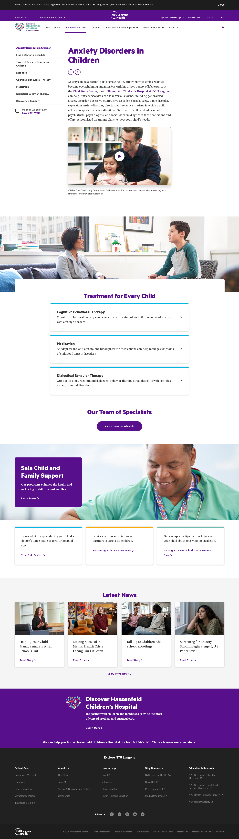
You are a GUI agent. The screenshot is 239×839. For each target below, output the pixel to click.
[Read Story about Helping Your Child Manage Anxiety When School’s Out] (28, 660)
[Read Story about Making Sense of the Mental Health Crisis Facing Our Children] (81, 660)
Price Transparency (102, 832)
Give (221, 18)
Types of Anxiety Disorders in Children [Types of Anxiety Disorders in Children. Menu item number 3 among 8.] (33, 63)
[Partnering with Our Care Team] (112, 550)
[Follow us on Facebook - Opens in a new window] (112, 814)
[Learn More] (30, 498)
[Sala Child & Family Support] (137, 27)
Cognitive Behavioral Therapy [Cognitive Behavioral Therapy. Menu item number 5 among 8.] (33, 79)
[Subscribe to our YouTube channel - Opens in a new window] (135, 814)
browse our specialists (179, 742)
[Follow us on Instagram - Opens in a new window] (127, 814)
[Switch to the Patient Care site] (21, 17)
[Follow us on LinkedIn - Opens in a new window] (143, 814)
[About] (178, 27)
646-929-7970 (31, 113)
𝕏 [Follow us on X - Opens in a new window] (119, 814)
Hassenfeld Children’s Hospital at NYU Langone (139, 91)
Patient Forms (194, 18)
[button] (221, 4)
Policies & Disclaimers (123, 832)
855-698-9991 (218, 832)
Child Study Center (85, 91)
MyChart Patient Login (172, 18)
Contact (209, 18)
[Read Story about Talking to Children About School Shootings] (134, 660)
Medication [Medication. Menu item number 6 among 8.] (22, 86)
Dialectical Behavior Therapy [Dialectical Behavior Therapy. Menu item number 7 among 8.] (32, 93)
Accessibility (182, 832)
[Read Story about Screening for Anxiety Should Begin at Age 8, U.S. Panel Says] (188, 660)
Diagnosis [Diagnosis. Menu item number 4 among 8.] (21, 72)
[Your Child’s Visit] (163, 27)
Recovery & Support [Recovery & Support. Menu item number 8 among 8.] (28, 100)
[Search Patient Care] (223, 26)
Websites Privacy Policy (163, 832)
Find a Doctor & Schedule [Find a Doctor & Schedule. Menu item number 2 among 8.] (30, 55)
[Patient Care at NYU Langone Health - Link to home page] (119, 15)
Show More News (118, 673)
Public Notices (143, 832)
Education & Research (52, 17)
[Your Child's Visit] (32, 555)
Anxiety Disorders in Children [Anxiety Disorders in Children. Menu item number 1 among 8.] (33, 48)
